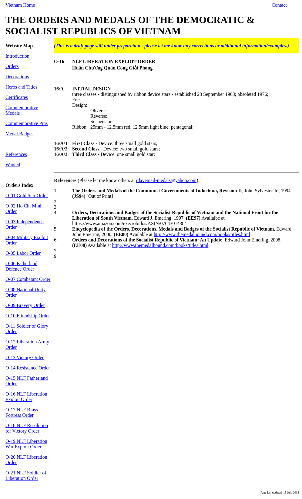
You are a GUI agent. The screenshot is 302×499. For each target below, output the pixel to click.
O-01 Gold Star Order (26, 195)
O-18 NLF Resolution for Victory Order (26, 428)
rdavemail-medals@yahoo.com (166, 180)
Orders (12, 66)
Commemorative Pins (26, 123)
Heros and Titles (21, 86)
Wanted (12, 164)
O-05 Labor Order (23, 253)
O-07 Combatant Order (27, 279)
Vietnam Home (20, 5)
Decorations (17, 76)
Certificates (16, 97)
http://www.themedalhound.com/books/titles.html (202, 234)
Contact (279, 5)
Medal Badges (19, 133)
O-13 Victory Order (24, 357)
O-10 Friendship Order (27, 315)
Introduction (17, 56)
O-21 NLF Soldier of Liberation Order (25, 475)
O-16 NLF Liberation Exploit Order (26, 396)
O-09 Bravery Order (25, 305)
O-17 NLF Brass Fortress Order (21, 412)
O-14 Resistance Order (27, 367)
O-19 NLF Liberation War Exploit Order (26, 444)
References (16, 154)
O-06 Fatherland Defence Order (21, 266)
